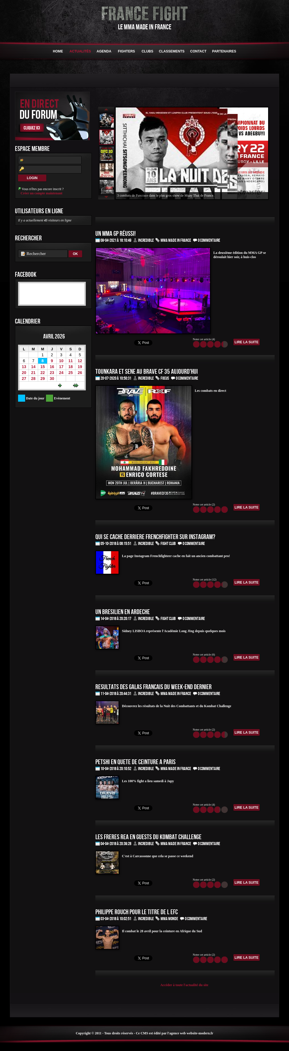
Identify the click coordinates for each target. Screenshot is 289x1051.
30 (52, 378)
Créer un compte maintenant (41, 193)
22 (42, 372)
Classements (172, 51)
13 (24, 366)
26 (80, 372)
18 (70, 366)
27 (24, 378)
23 (52, 372)
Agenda (104, 51)
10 (61, 361)
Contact (198, 51)
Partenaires (224, 51)
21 (33, 372)
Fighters (126, 51)
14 (33, 366)
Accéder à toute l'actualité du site (184, 985)
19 (80, 366)
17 (61, 366)
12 (80, 361)
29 (42, 378)
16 (52, 366)
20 (24, 372)
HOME (58, 51)
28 (33, 378)
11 (70, 361)
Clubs (147, 51)
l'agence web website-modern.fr (190, 1033)
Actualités (80, 51)
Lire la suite (247, 342)
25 (70, 372)
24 (61, 372)
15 (42, 366)
